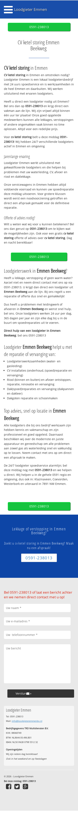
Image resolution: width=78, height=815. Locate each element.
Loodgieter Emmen (30, 9)
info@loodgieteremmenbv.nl (27, 720)
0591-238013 (39, 27)
